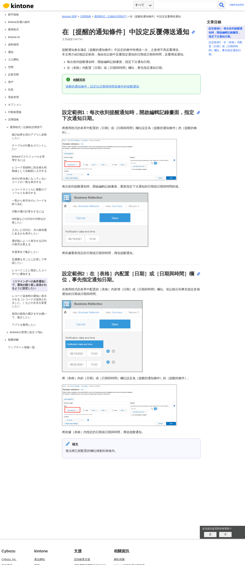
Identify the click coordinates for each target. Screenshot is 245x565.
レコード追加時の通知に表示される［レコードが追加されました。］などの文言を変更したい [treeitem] (29, 301)
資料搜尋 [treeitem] (13, 44)
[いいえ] (225, 534)
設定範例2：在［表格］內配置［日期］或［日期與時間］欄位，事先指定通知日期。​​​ (225, 48)
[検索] (221, 5)
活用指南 (85, 16)
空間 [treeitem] (10, 67)
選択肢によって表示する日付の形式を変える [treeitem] (29, 242)
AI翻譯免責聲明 (236, 5)
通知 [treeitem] (10, 52)
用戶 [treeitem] (10, 82)
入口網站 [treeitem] (13, 59)
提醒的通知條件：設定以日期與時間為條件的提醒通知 (102, 86)
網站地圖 (119, 559)
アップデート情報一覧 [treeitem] (21, 347)
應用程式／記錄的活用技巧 (110, 16)
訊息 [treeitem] (10, 89)
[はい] (210, 534)
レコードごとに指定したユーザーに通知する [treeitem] (29, 272)
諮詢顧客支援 (82, 559)
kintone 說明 (69, 16)
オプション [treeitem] (14, 104)
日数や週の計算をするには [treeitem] (28, 211)
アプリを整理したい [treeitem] (24, 324)
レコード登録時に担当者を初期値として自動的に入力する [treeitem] (29, 169)
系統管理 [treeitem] (13, 97)
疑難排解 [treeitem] (13, 339)
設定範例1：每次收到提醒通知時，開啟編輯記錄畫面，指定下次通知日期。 (225, 32)
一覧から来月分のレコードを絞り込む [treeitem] (29, 202)
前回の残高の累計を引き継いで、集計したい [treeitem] (29, 315)
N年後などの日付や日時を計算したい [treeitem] (29, 220)
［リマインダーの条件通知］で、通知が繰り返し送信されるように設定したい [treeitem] (29, 285)
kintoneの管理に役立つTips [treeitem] (26, 332)
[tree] (29, 255)
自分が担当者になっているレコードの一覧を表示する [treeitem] (29, 180)
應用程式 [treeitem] (13, 29)
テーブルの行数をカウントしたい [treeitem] (29, 147)
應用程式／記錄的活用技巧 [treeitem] (26, 127)
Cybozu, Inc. (9, 559)
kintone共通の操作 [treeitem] (19, 22)
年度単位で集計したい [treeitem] (25, 251)
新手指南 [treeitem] (13, 14)
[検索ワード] (186, 5)
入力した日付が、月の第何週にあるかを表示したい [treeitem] (29, 231)
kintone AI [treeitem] (14, 37)
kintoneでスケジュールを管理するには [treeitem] (28, 158)
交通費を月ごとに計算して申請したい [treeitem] (29, 261)
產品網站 (39, 559)
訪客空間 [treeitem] (13, 74)
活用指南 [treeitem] (13, 119)
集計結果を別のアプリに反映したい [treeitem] (29, 136)
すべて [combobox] (139, 4)
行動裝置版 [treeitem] (14, 112)
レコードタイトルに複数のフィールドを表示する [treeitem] (29, 191)
